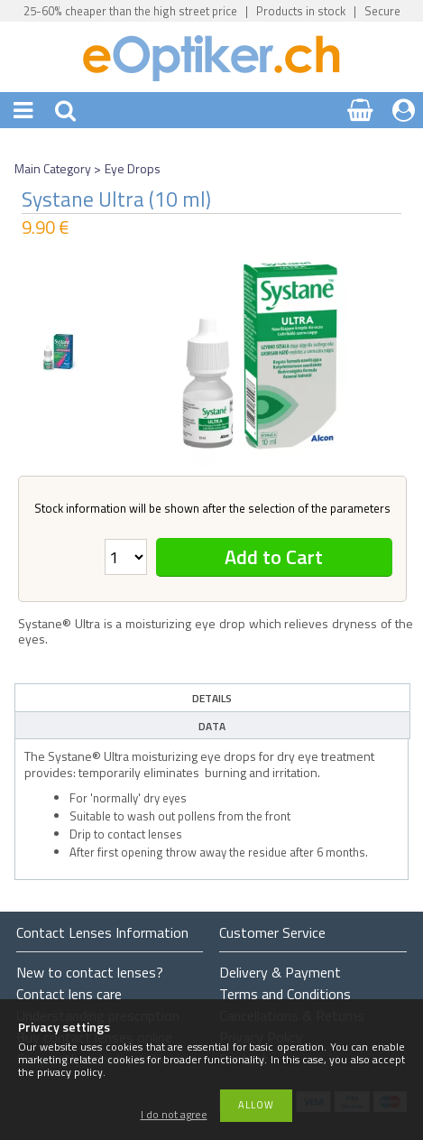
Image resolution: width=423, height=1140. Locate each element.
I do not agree (174, 1115)
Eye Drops (133, 168)
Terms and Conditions (285, 994)
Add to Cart (274, 557)
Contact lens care (69, 994)
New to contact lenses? (89, 972)
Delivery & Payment (280, 972)
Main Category (52, 168)
